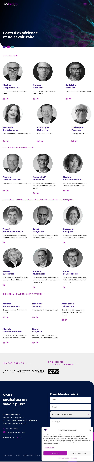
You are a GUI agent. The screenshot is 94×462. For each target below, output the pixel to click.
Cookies (17, 456)
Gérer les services (49, 447)
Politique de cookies (63, 458)
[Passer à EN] (89, 4)
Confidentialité (28, 456)
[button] (90, 430)
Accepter (55, 453)
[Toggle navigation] (85, 4)
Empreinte (74, 458)
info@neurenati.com (14, 432)
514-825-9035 (10, 429)
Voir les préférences (79, 453)
